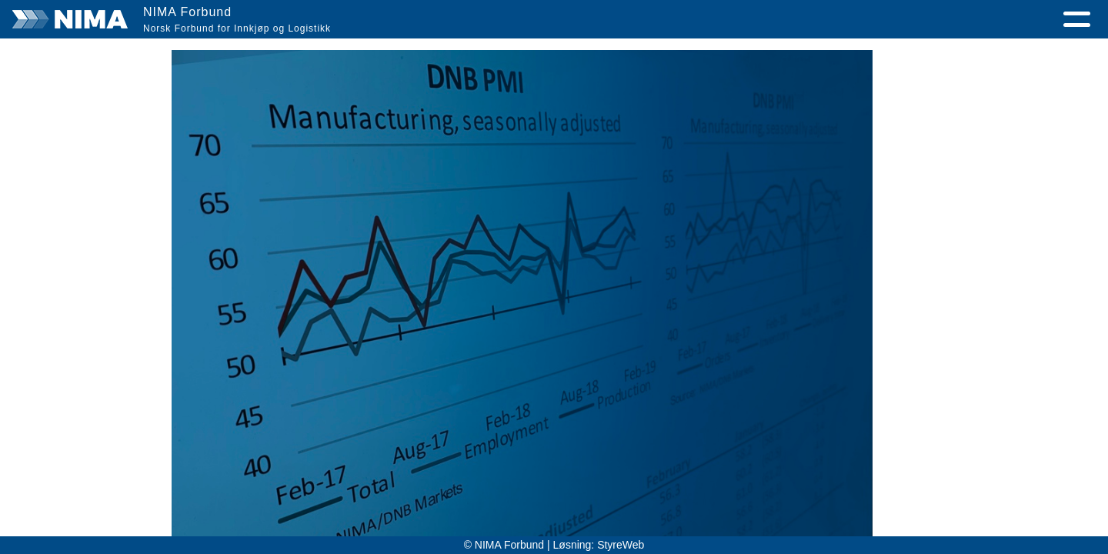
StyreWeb (620, 545)
